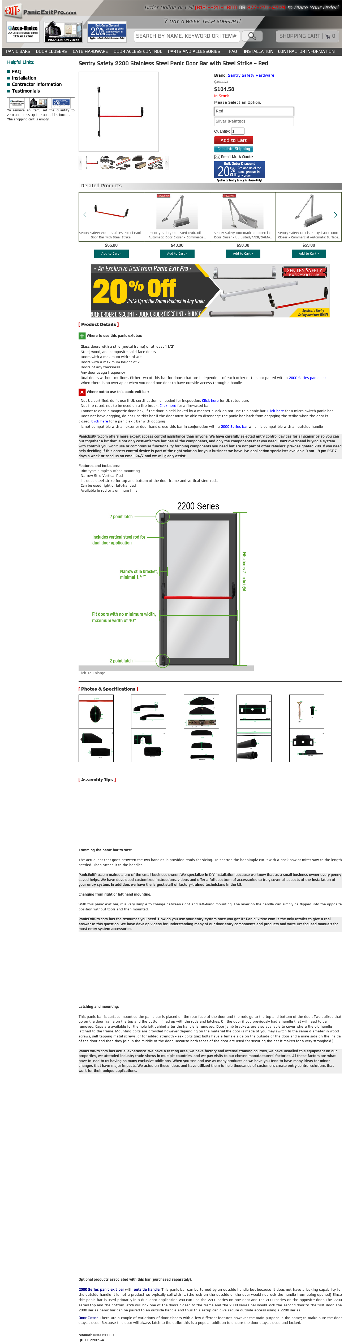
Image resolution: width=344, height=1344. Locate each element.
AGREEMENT (321, 1319)
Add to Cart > (111, 253)
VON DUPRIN (108, 1319)
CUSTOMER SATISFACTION (174, 1324)
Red (219, 112)
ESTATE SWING (148, 1319)
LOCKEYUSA (82, 1319)
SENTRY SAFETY (52, 1319)
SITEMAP (124, 1313)
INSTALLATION (258, 51)
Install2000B (103, 1239)
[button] (335, 215)
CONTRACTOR (100, 1313)
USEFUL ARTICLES (237, 1319)
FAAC (170, 1319)
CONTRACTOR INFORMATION (306, 51)
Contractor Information (37, 84)
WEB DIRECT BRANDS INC (76, 1339)
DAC (126, 1319)
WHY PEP (75, 1313)
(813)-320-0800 (96, 1301)
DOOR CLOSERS (51, 51)
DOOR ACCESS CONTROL (138, 51)
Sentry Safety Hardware (251, 76)
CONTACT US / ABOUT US (40, 1313)
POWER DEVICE (288, 1313)
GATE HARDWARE (90, 51)
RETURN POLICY (216, 1324)
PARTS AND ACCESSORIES (194, 51)
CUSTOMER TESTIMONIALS (281, 1319)
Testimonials (26, 91)
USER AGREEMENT (130, 1324)
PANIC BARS (18, 51)
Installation (24, 78)
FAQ (233, 51)
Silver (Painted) (230, 122)
